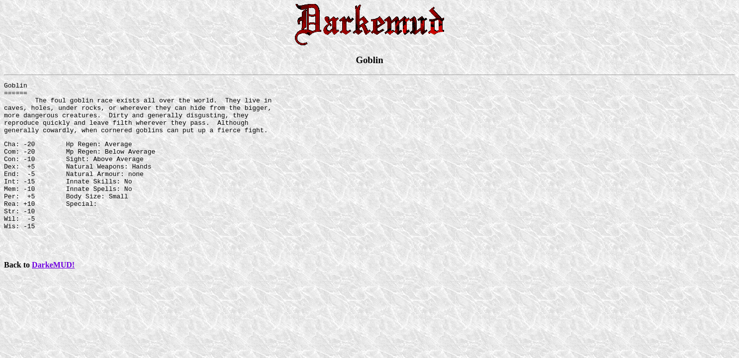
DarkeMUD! (53, 293)
